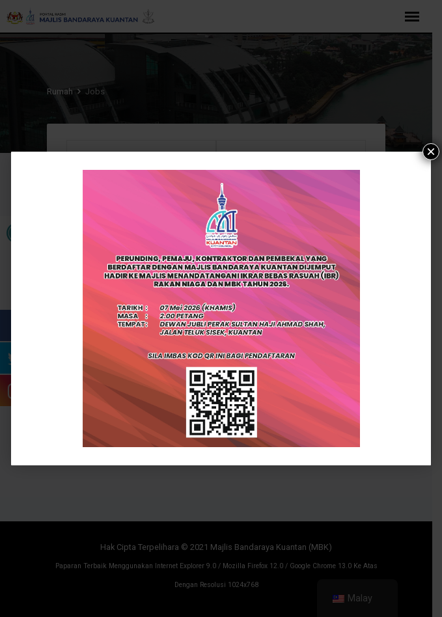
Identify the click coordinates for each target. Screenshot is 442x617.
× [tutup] (430, 151)
